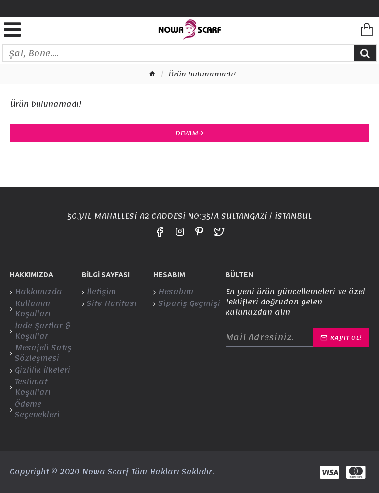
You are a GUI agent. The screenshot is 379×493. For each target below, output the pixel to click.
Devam (186, 133)
